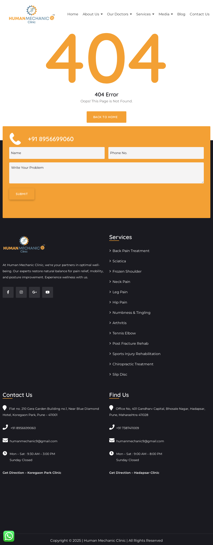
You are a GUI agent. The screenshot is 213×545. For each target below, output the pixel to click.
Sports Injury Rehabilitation (137, 354)
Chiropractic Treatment (133, 364)
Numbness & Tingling (131, 313)
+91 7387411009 (124, 428)
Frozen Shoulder (127, 271)
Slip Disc (120, 374)
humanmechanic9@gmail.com (30, 441)
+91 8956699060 (19, 428)
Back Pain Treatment (131, 251)
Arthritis (120, 323)
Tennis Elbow (124, 333)
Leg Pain (120, 292)
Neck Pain (121, 282)
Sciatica (119, 261)
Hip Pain (120, 302)
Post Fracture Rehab (131, 343)
